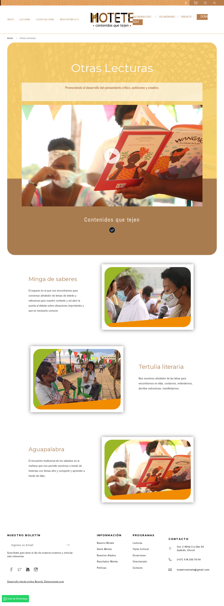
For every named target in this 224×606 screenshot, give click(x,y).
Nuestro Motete (105, 543)
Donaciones (139, 556)
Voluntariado (140, 562)
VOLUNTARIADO (167, 17)
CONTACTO (186, 17)
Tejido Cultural (141, 549)
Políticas (102, 568)
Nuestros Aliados (106, 556)
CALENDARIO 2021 (142, 17)
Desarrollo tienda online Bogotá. (25, 582)
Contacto (138, 568)
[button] (112, 155)
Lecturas (137, 543)
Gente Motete (104, 549)
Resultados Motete (107, 562)
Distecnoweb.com (54, 582)
